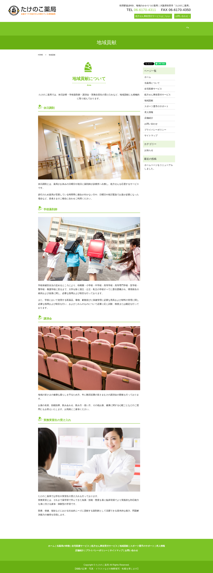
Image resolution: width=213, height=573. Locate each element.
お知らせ (148, 150)
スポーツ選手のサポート (156, 106)
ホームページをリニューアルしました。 (158, 167)
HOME (40, 55)
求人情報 (148, 112)
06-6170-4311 (145, 10)
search (180, 29)
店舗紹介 (148, 118)
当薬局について (152, 83)
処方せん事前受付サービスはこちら (152, 16)
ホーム (147, 77)
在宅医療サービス (153, 89)
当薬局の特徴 (63, 546)
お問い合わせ (181, 16)
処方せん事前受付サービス (157, 94)
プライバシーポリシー (155, 130)
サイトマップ (151, 135)
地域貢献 (148, 100)
